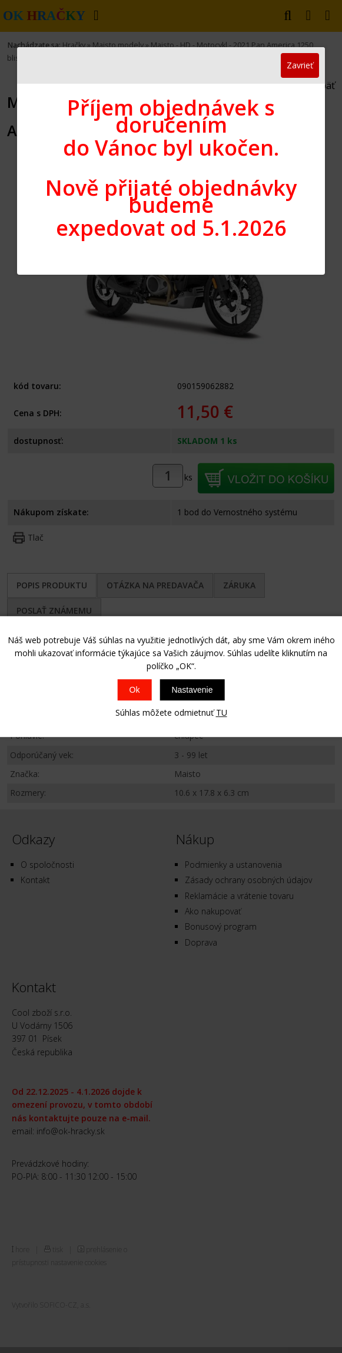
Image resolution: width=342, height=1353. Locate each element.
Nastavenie (191, 689)
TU (221, 712)
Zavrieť (300, 65)
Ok (135, 689)
